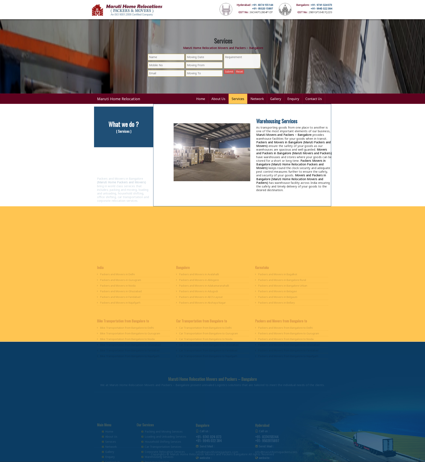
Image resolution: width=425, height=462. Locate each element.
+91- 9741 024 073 (342, 5)
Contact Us (313, 99)
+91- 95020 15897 (283, 8)
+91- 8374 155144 (283, 5)
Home (200, 99)
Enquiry (293, 99)
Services (238, 99)
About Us (218, 99)
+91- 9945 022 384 (342, 8)
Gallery (275, 99)
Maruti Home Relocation (118, 98)
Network (257, 99)
